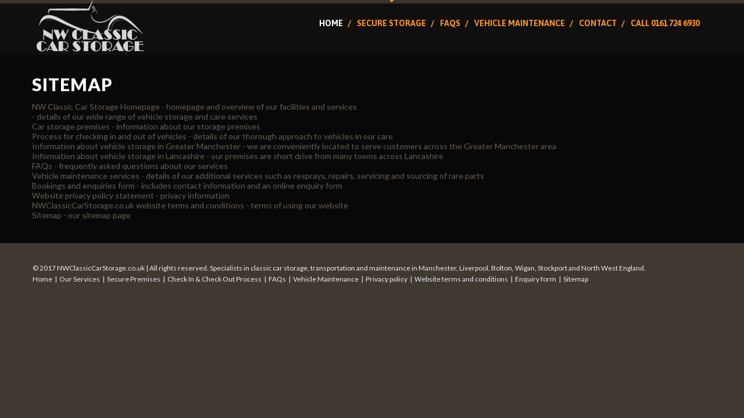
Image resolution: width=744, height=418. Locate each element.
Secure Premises (133, 279)
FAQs (450, 23)
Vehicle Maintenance (519, 23)
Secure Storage (391, 23)
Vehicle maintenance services (86, 176)
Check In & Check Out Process (214, 279)
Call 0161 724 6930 (665, 23)
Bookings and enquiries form (83, 185)
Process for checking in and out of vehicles (109, 136)
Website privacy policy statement (93, 195)
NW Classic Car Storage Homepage (96, 106)
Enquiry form (535, 279)
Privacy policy (386, 279)
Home (331, 23)
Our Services (79, 279)
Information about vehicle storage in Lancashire (118, 156)
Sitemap (47, 215)
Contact (598, 23)
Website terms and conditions (461, 279)
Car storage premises (71, 126)
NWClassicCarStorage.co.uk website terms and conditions (138, 205)
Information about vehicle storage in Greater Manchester (136, 146)
